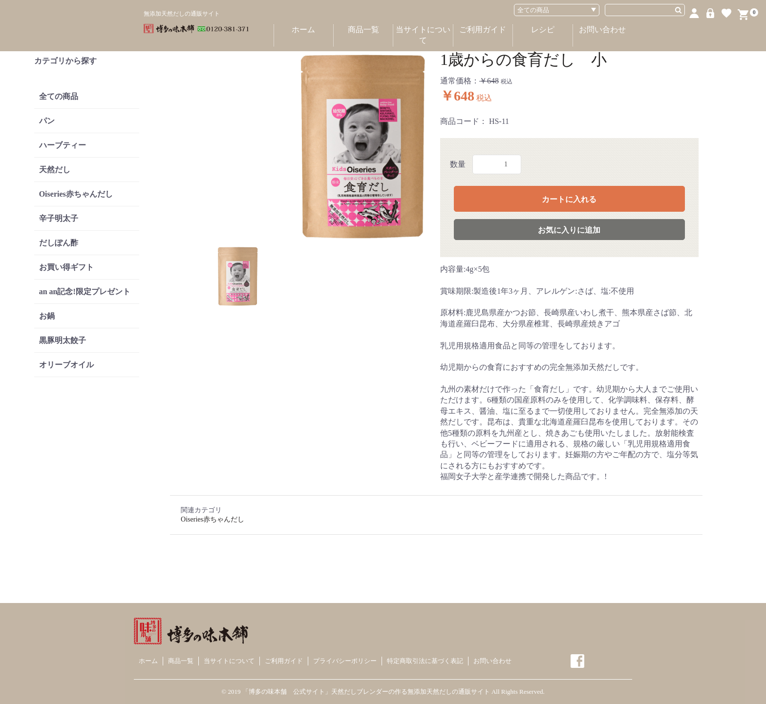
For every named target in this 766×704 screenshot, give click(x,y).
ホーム (303, 29)
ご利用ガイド (482, 29)
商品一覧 (363, 29)
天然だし (54, 169)
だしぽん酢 (58, 243)
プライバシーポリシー (345, 660)
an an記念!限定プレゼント (84, 291)
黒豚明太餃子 (62, 340)
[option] (303, 146)
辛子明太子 (58, 218)
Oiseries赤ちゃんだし (76, 194)
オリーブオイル (66, 365)
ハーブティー (62, 145)
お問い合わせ (602, 29)
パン (47, 121)
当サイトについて (423, 34)
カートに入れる (569, 199)
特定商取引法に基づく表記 (425, 660)
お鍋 (47, 316)
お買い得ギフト (66, 267)
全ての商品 (58, 96)
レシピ (542, 29)
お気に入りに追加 (569, 230)
